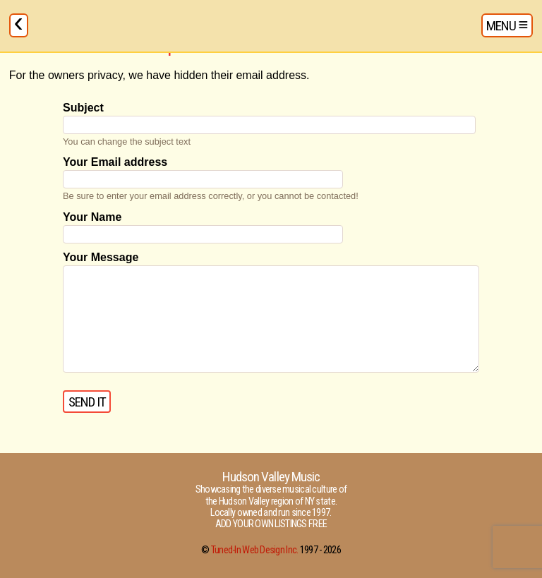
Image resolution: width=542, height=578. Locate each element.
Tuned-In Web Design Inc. (255, 550)
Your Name (92, 217)
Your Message (100, 257)
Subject (83, 108)
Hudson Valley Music (271, 477)
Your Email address (115, 162)
